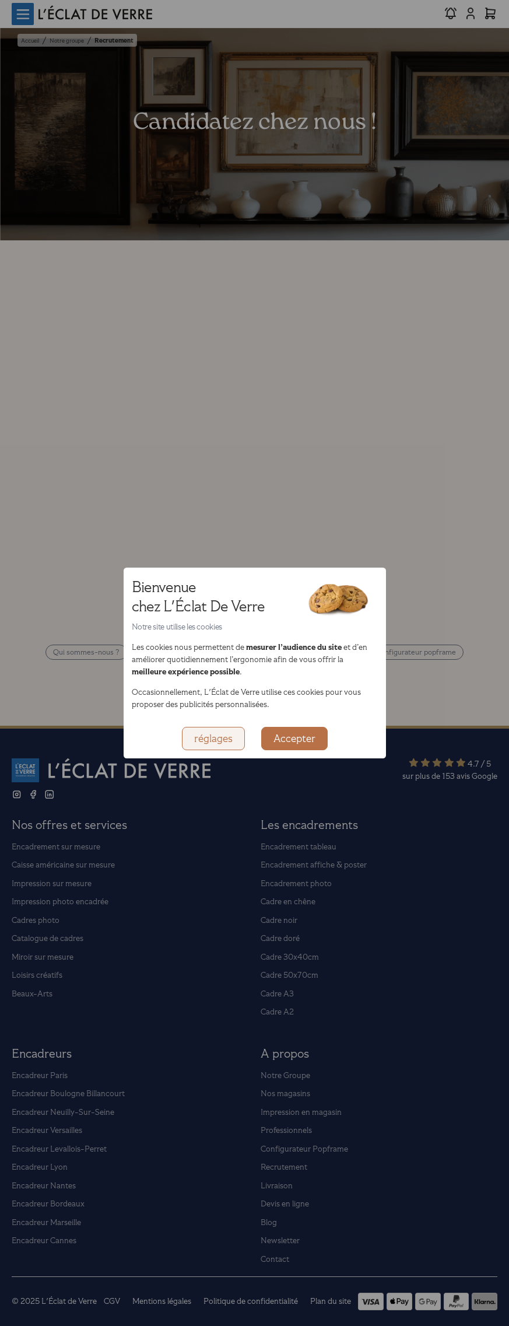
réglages (213, 738)
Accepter (294, 738)
